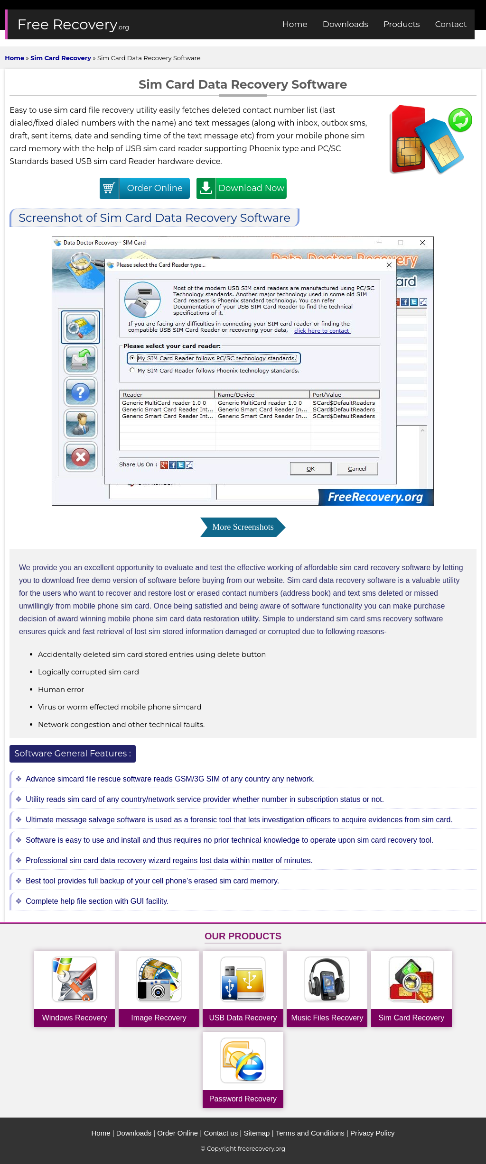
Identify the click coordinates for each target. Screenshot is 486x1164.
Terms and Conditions (310, 1133)
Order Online (177, 1133)
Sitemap (256, 1133)
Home (100, 1133)
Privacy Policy (372, 1133)
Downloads (133, 1133)
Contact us (221, 1133)
